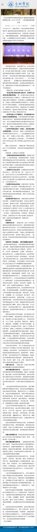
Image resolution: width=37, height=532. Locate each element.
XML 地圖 (18, 530)
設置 (33, 25)
